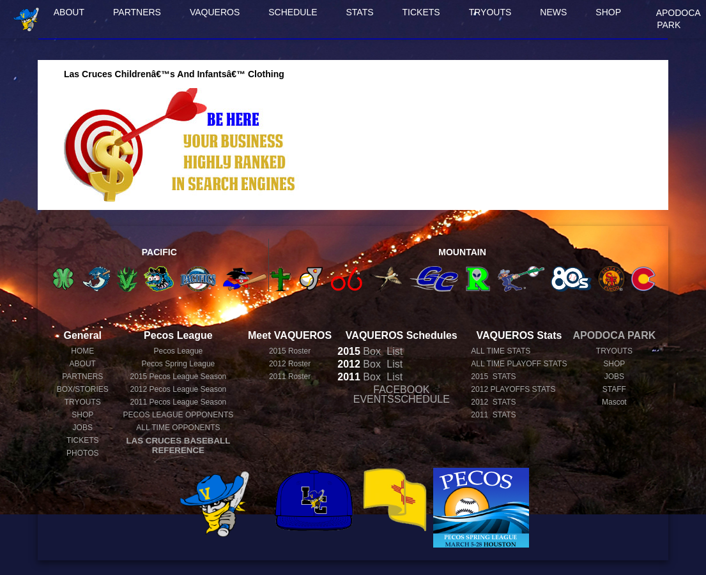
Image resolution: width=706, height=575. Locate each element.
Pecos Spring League (178, 363)
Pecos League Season (178, 376)
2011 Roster (290, 376)
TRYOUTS (490, 12)
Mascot (614, 402)
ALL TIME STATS (500, 351)
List (393, 351)
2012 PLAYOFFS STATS (513, 389)
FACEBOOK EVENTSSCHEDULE (401, 394)
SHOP (608, 12)
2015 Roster (290, 351)
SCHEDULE (292, 12)
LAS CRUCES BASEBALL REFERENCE (178, 445)
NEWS (553, 12)
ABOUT (69, 12)
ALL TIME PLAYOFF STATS (519, 363)
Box (359, 351)
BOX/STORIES (83, 389)
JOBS (83, 427)
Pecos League (178, 351)
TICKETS (421, 12)
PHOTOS (82, 453)
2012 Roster (290, 363)
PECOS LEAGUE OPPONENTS (178, 414)
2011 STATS (493, 414)
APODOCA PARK (678, 19)
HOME (82, 351)
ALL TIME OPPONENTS (178, 427)
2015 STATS (493, 376)
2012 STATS (493, 402)
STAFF (614, 389)
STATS (360, 12)
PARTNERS (137, 12)
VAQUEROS (215, 12)
